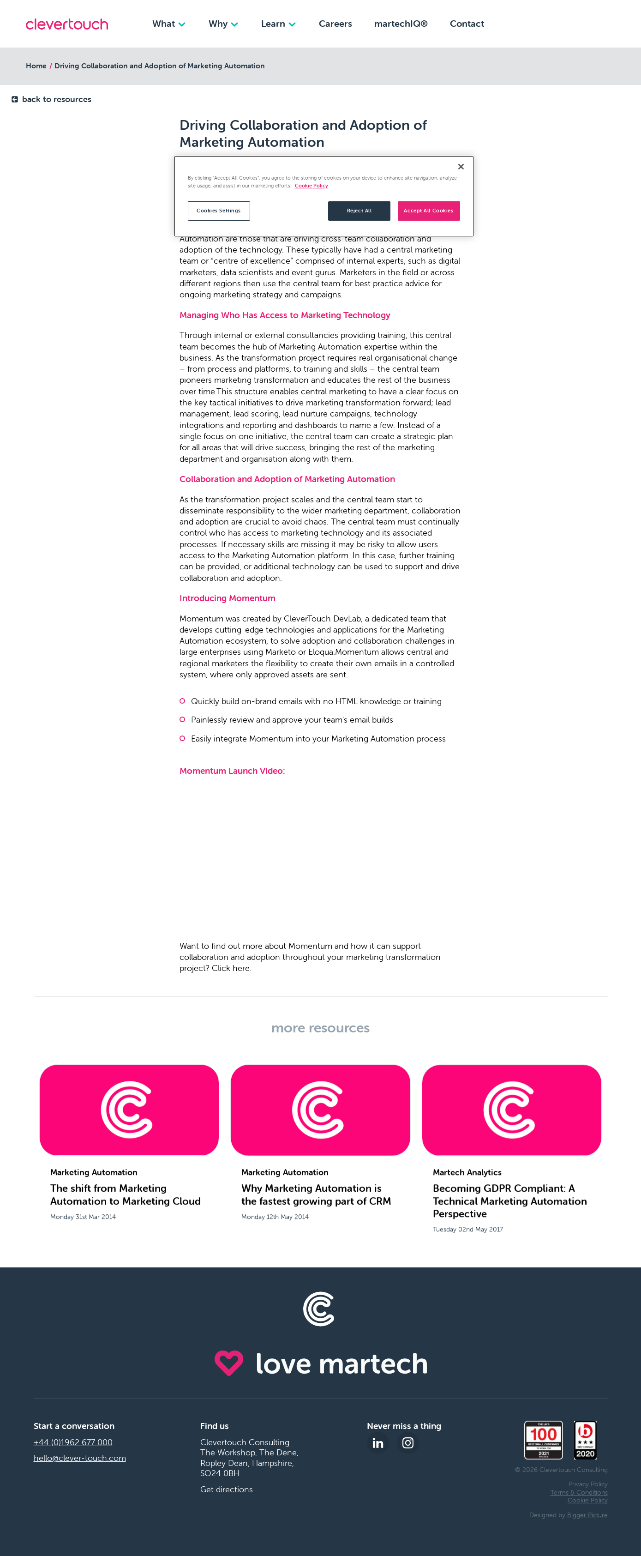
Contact (467, 23)
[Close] (461, 167)
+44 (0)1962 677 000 (73, 1442)
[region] (324, 196)
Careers (335, 23)
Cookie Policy (588, 1500)
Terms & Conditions (579, 1492)
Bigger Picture (587, 1515)
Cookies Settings (219, 210)
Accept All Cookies (428, 210)
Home (36, 65)
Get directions (226, 1489)
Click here (231, 968)
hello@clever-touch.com (80, 1458)
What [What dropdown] (169, 23)
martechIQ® (401, 23)
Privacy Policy (588, 1484)
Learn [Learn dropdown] (279, 23)
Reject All (359, 210)
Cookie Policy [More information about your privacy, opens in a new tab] (311, 185)
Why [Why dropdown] (224, 23)
